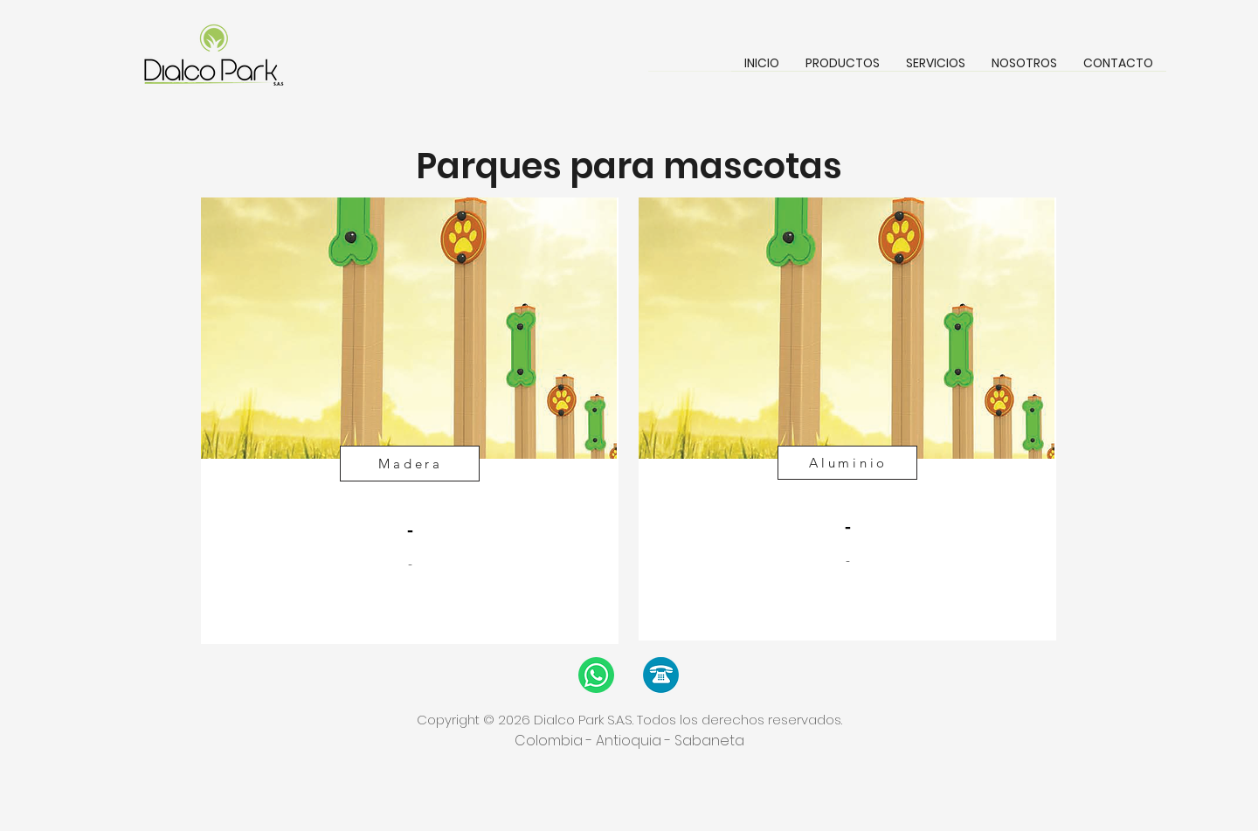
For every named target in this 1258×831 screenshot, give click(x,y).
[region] (410, 420)
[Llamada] (661, 675)
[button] (842, 68)
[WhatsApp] (596, 675)
